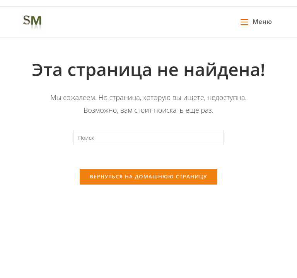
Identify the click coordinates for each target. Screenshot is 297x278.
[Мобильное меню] (256, 21)
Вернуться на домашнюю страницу (148, 176)
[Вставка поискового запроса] (148, 137)
